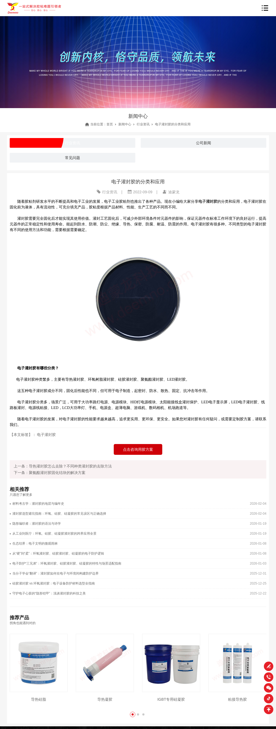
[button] (133, 714)
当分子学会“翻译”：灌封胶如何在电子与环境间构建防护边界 (55, 573)
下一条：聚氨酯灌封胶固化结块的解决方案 (49, 472)
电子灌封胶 (46, 434)
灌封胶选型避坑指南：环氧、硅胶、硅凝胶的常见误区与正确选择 (59, 513)
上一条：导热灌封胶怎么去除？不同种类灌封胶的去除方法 (63, 466)
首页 (109, 124)
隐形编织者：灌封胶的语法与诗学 (36, 523)
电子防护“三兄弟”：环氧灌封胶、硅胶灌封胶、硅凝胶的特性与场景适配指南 (66, 563)
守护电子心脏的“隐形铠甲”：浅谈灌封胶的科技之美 (49, 593)
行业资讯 (143, 124)
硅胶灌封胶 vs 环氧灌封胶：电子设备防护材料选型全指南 (53, 583)
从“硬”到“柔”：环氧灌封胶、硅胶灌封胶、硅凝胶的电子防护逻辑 (58, 553)
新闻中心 (124, 124)
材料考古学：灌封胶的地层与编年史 (38, 504)
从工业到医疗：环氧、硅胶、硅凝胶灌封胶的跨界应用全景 (54, 533)
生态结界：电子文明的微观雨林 (35, 543)
